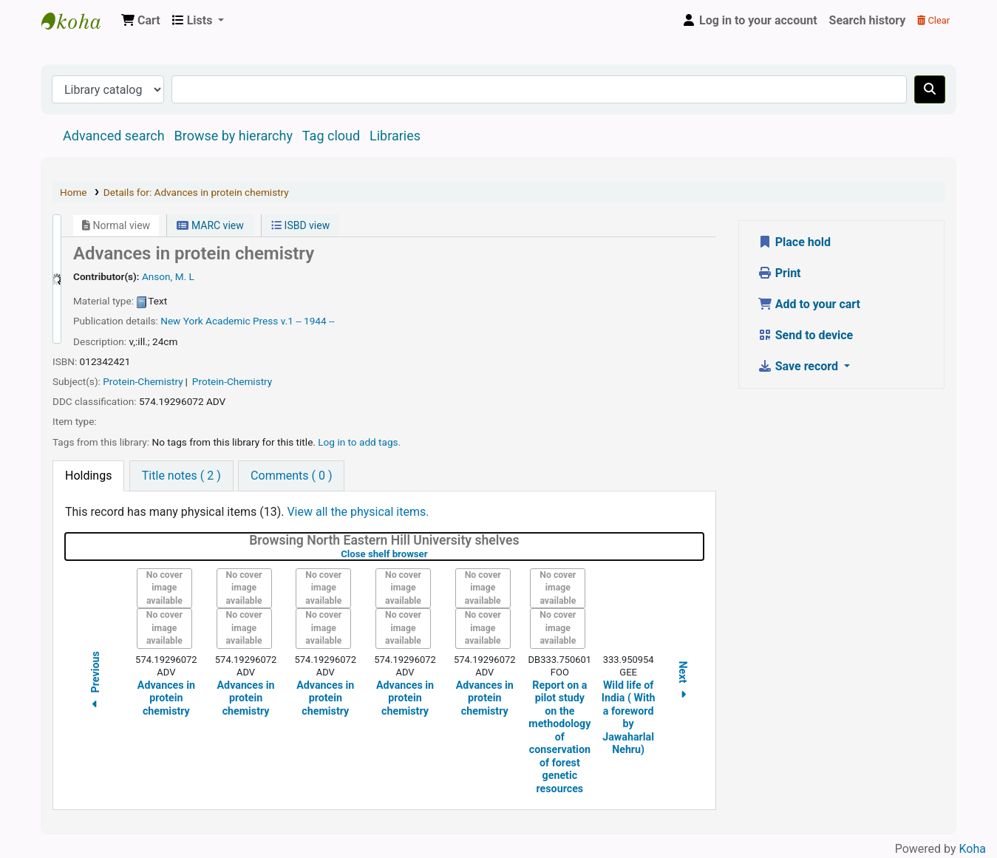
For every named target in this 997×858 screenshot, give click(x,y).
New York (181, 321)
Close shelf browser (431, 553)
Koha (972, 849)
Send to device (806, 335)
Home (73, 192)
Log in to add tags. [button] (359, 442)
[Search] (929, 89)
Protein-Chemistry (143, 381)
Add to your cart (809, 304)
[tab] (88, 475)
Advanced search (114, 135)
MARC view (210, 225)
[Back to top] (952, 812)
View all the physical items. (358, 512)
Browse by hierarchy (233, 135)
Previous (95, 681)
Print (779, 273)
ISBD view (300, 225)
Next (683, 682)
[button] (140, 20)
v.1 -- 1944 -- (308, 321)
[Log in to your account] (749, 20)
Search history (867, 20)
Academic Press (241, 321)
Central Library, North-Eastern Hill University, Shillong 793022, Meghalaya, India (78, 20)
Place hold (794, 242)
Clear (933, 20)
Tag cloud (331, 135)
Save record (799, 366)
